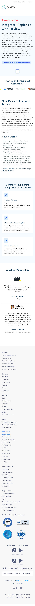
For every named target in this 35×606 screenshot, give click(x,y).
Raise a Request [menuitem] (7, 472)
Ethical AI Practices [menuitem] (8, 510)
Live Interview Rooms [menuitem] (9, 355)
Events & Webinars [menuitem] (8, 409)
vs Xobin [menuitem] (4, 462)
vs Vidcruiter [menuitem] (6, 442)
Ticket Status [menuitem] (6, 475)
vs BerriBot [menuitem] (5, 456)
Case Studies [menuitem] (6, 401)
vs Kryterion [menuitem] (6, 459)
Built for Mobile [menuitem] (6, 496)
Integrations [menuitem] (6, 382)
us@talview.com (7, 427)
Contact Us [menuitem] (5, 391)
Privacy (27, 597)
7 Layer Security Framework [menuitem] (11, 502)
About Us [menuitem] (5, 377)
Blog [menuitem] (3, 398)
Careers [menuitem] (4, 388)
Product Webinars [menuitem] (8, 415)
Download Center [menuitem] (7, 483)
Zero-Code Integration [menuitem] (9, 507)
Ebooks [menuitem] (4, 406)
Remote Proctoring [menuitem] (8, 366)
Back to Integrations (10, 20)
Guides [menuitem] (4, 412)
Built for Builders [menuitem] (7, 504)
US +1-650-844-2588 (9, 422)
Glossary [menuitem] (4, 404)
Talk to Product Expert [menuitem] (20, 2)
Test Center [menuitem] (6, 486)
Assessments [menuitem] (6, 358)
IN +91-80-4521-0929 (9, 425)
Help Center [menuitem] (6, 469)
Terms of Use (19, 597)
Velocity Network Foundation (23, 580)
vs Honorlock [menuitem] (6, 451)
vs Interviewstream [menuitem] (8, 439)
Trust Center (9, 597)
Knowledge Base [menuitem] (7, 478)
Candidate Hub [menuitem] (7, 480)
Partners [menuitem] (5, 385)
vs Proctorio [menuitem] (6, 453)
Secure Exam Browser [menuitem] (9, 369)
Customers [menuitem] (5, 379)
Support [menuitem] (30, 2)
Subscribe (27, 574)
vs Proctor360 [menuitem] (6, 445)
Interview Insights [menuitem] (7, 364)
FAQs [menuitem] (3, 499)
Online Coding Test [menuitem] (8, 361)
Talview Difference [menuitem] (8, 493)
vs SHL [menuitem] (4, 448)
